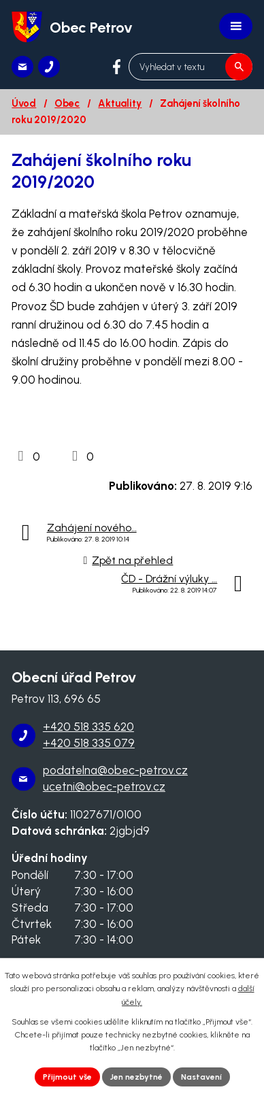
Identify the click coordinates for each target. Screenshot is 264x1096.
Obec (67, 103)
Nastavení (201, 1077)
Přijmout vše (67, 1077)
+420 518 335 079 (89, 743)
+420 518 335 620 (88, 726)
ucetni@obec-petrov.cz (104, 786)
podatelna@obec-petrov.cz (115, 770)
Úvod (24, 103)
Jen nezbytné (136, 1077)
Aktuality (120, 103)
